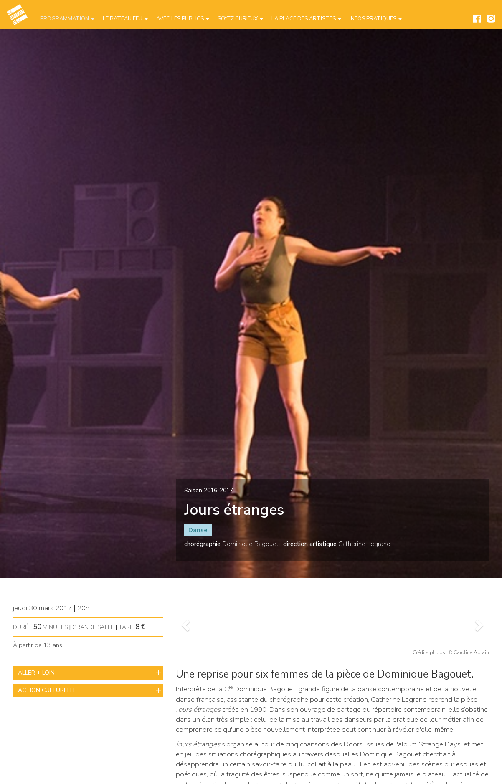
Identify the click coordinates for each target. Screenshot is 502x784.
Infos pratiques (376, 19)
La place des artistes (306, 19)
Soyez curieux (240, 19)
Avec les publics (182, 19)
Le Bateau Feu (125, 19)
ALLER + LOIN (36, 673)
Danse (198, 530)
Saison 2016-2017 (208, 490)
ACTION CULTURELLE (47, 690)
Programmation (67, 19)
